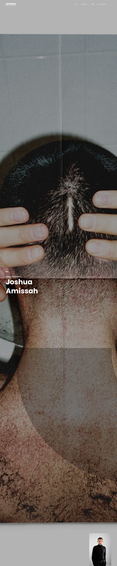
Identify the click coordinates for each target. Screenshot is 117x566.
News (92, 4)
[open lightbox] (100, 549)
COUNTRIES (84, 4)
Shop (76, 4)
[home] (11, 4)
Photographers (101, 4)
